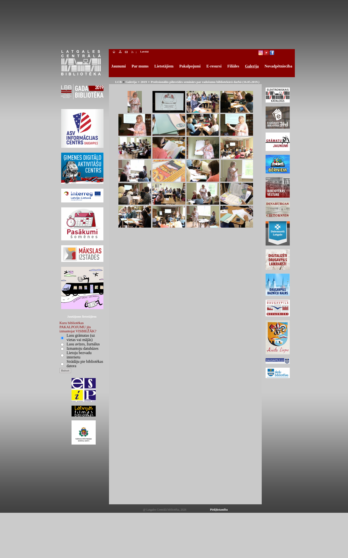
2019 (144, 82)
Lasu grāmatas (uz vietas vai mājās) (81, 337)
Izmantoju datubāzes (83, 348)
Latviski (144, 51)
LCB (118, 82)
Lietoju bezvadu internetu (79, 355)
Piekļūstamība (219, 509)
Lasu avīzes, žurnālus (83, 344)
